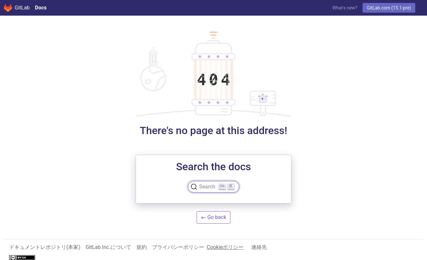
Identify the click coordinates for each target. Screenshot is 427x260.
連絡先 (259, 247)
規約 (141, 247)
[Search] (213, 187)
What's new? (344, 7)
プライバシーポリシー (178, 247)
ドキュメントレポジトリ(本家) (44, 247)
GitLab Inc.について (108, 247)
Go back (213, 217)
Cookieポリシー (225, 247)
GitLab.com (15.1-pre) (389, 7)
